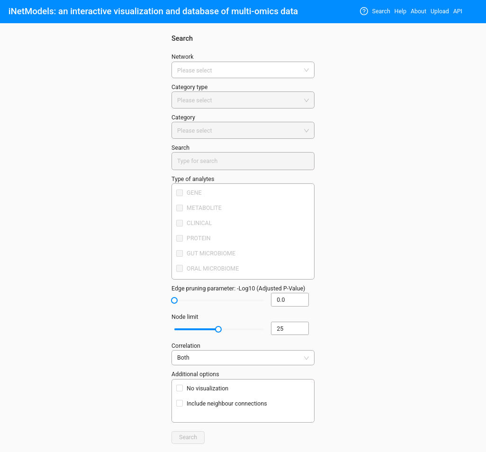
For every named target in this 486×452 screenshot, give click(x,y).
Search (381, 11)
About (418, 11)
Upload (440, 11)
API (457, 11)
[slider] (174, 300)
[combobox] (239, 71)
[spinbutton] (289, 299)
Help (400, 11)
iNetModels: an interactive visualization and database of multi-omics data (153, 11)
